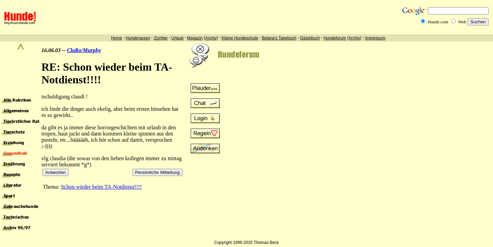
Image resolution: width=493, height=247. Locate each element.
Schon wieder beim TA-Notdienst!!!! (101, 187)
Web (462, 21)
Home (116, 38)
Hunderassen (138, 38)
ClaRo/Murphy (84, 50)
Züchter (161, 38)
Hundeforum (335, 38)
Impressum (375, 38)
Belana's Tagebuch (279, 38)
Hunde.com (438, 21)
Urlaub (177, 38)
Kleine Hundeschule (240, 38)
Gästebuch (310, 38)
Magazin (195, 38)
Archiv (210, 38)
